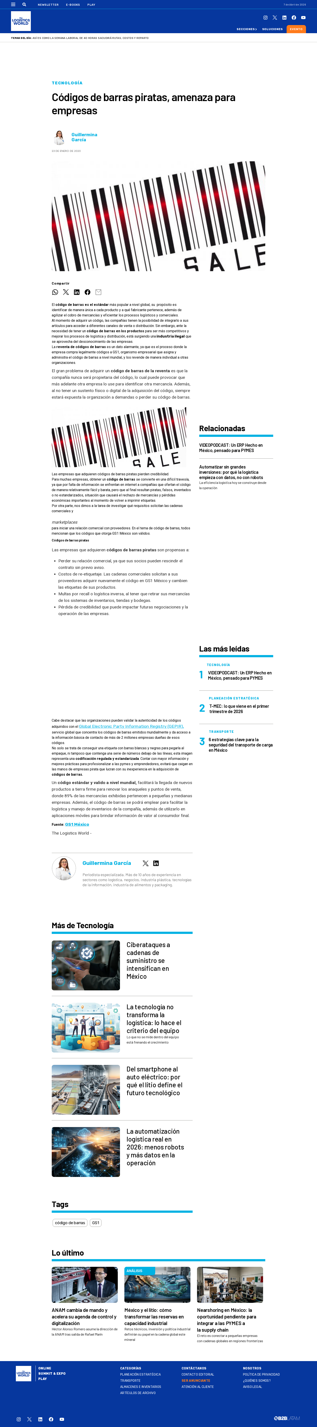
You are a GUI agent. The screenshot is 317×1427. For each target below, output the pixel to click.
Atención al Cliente (198, 1387)
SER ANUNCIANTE (196, 1381)
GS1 (95, 1222)
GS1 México (77, 824)
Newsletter (48, 4)
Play (91, 4)
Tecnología (67, 83)
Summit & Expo (52, 1374)
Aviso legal (252, 1387)
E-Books (73, 4)
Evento (296, 29)
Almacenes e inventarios (140, 1387)
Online (44, 1368)
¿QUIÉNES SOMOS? (257, 1381)
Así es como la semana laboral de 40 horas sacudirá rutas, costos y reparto (91, 38)
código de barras (70, 1222)
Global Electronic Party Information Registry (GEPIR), (131, 726)
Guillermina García (84, 137)
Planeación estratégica (140, 1374)
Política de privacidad (261, 1374)
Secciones (246, 29)
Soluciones (272, 29)
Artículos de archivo (138, 1393)
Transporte (130, 1381)
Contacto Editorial (198, 1374)
